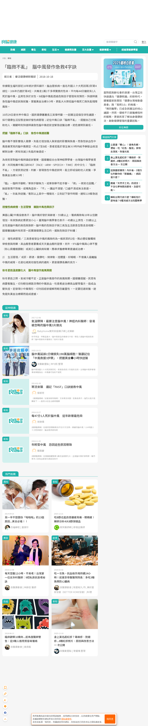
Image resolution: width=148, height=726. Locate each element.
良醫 (4, 58)
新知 (44, 49)
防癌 (12, 49)
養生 (33, 49)
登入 (144, 42)
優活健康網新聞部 (25, 76)
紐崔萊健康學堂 (130, 49)
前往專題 (123, 127)
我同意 (110, 719)
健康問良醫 (70, 49)
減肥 (23, 49)
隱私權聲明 (66, 719)
